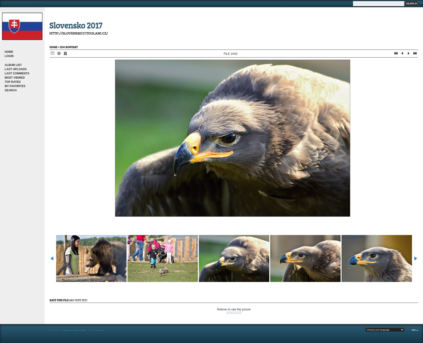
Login (9, 56)
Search (11, 90)
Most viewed (15, 77)
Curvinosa (99, 330)
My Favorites (15, 86)
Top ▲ (414, 330)
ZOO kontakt (69, 47)
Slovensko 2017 (75, 25)
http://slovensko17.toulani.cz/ (78, 33)
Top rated (13, 82)
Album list (13, 65)
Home (9, 52)
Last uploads (16, 69)
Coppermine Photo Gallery (73, 330)
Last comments (17, 73)
